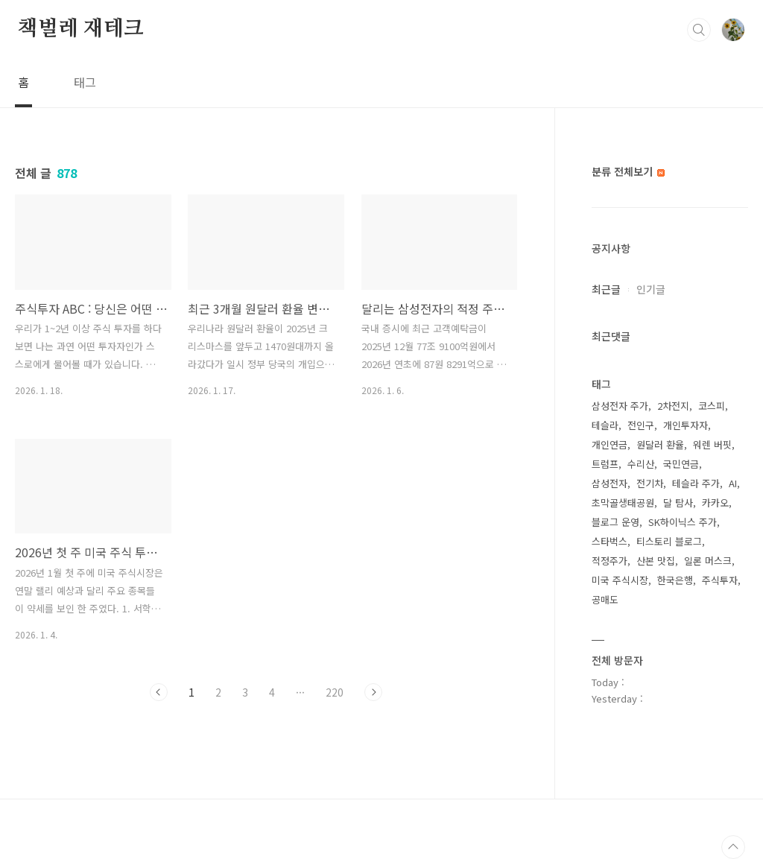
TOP (733, 847)
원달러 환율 (660, 444)
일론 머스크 (708, 561)
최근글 (606, 289)
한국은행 (675, 580)
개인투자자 (685, 425)
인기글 (650, 289)
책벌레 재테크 (81, 29)
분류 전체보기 (628, 171)
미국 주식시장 (620, 580)
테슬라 (605, 425)
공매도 (605, 599)
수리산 (640, 464)
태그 (85, 82)
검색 (699, 30)
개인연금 (609, 444)
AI (733, 483)
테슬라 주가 (696, 483)
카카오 (715, 502)
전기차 (649, 483)
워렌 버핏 (712, 444)
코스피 (711, 406)
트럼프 (605, 464)
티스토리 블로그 (669, 541)
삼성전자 (609, 483)
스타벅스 (609, 541)
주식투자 (720, 580)
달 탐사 (678, 502)
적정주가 (609, 561)
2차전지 (673, 406)
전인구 (640, 425)
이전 (159, 692)
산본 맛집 (655, 561)
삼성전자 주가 (620, 406)
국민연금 (681, 464)
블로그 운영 (615, 522)
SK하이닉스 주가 (682, 522)
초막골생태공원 (623, 502)
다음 (373, 692)
